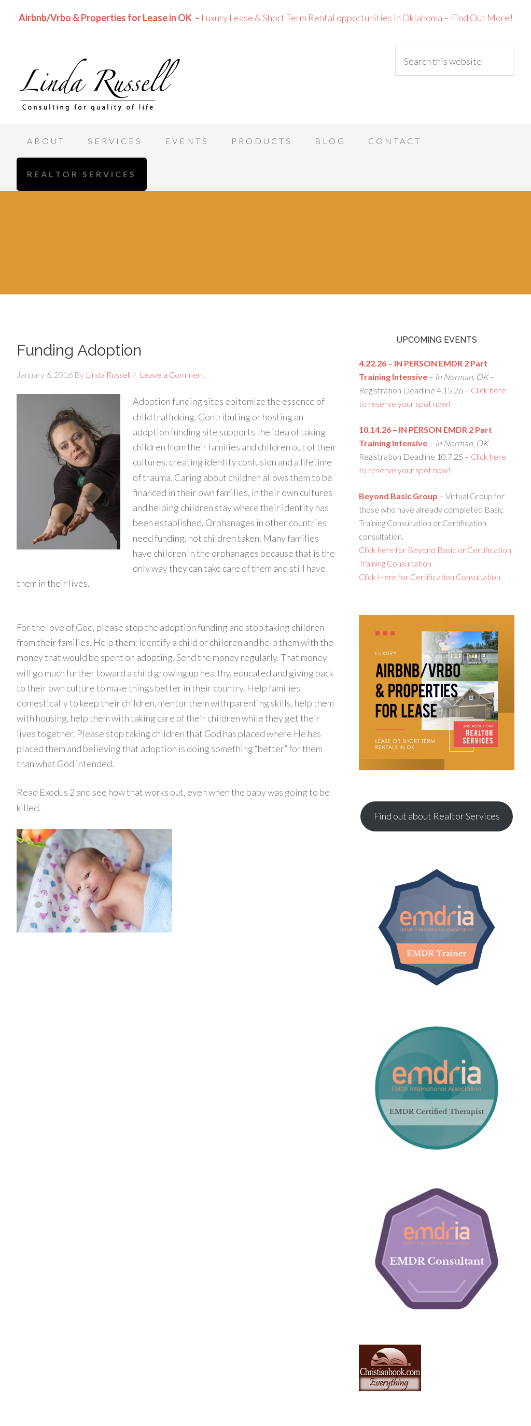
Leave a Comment (172, 374)
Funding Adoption (79, 350)
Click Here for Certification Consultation (429, 577)
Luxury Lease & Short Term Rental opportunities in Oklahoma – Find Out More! (266, 17)
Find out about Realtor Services (437, 816)
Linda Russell (100, 83)
